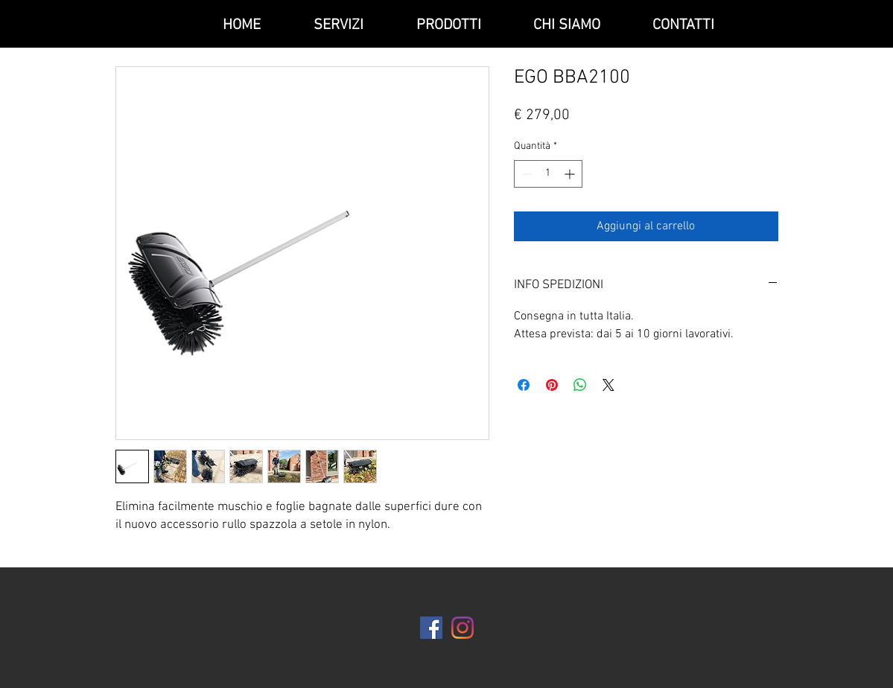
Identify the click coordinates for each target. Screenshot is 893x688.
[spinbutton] (548, 174)
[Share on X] (608, 385)
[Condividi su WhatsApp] (580, 385)
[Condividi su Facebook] (524, 385)
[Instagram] (462, 628)
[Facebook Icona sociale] (431, 628)
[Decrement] (525, 174)
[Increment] (571, 174)
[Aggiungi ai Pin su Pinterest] (552, 385)
